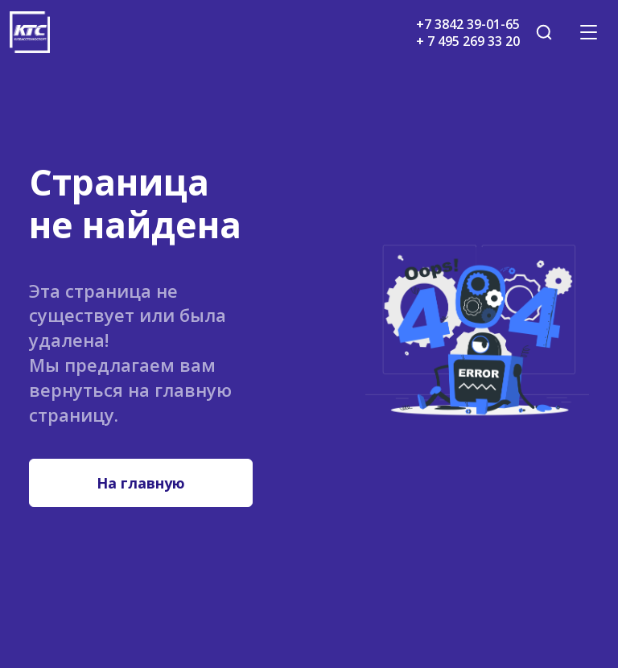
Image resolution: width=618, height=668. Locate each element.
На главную (141, 483)
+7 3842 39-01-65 (468, 24)
